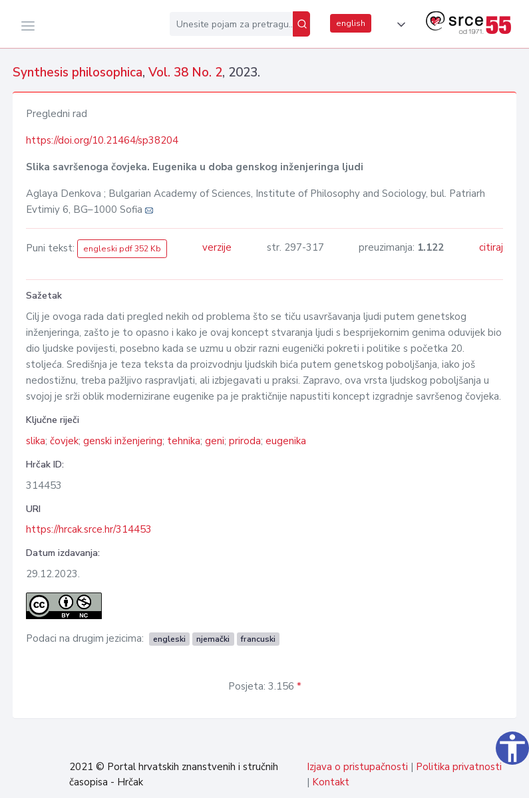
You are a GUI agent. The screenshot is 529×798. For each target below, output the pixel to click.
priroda (245, 441)
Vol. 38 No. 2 (185, 72)
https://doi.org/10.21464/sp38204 (102, 140)
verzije (217, 247)
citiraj (491, 247)
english (350, 23)
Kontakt (330, 782)
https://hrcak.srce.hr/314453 (89, 529)
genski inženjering (122, 441)
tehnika (183, 441)
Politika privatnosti (459, 766)
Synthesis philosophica (77, 72)
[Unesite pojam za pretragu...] (231, 24)
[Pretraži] (301, 24)
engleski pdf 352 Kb (122, 248)
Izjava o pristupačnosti (357, 766)
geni (214, 441)
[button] (398, 25)
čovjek (64, 441)
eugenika (285, 441)
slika (35, 441)
